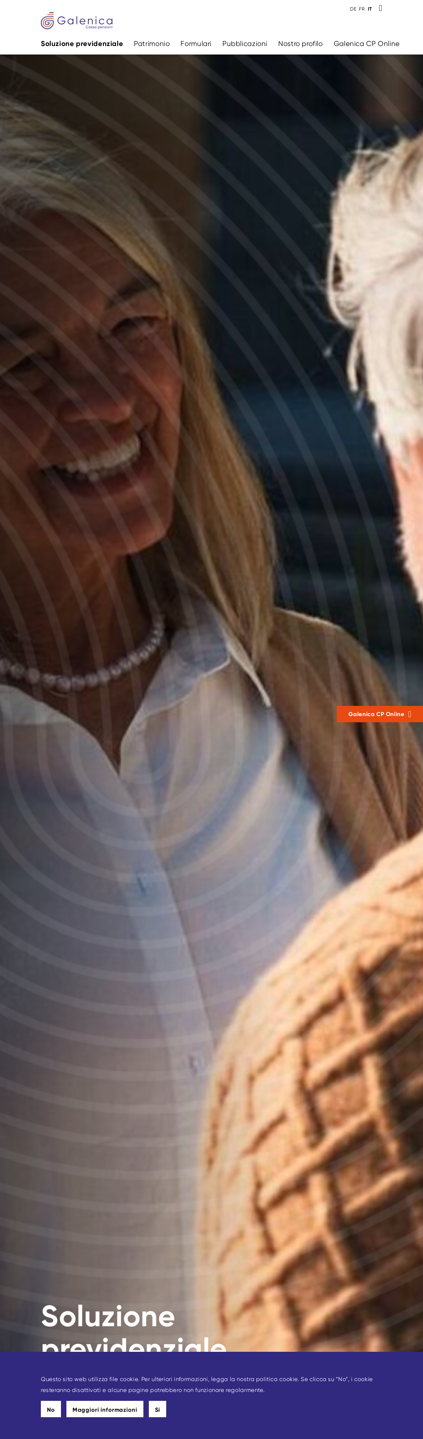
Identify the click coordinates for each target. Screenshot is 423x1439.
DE (353, 9)
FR (362, 9)
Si (157, 1409)
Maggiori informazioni (105, 1409)
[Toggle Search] (380, 8)
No (51, 1409)
